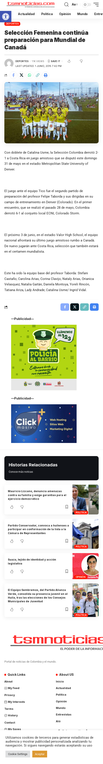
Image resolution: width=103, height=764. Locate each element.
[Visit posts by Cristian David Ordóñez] (9, 63)
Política (81, 512)
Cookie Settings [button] (17, 754)
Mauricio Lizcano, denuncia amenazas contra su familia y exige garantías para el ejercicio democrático (37, 495)
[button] (5, 16)
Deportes (12, 23)
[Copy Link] (37, 75)
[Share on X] (21, 75)
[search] (66, 4)
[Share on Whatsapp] (29, 75)
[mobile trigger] (95, 4)
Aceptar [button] (40, 754)
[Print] (45, 75)
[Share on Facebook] (13, 75)
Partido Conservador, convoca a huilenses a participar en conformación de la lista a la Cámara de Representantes (38, 529)
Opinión (81, 576)
